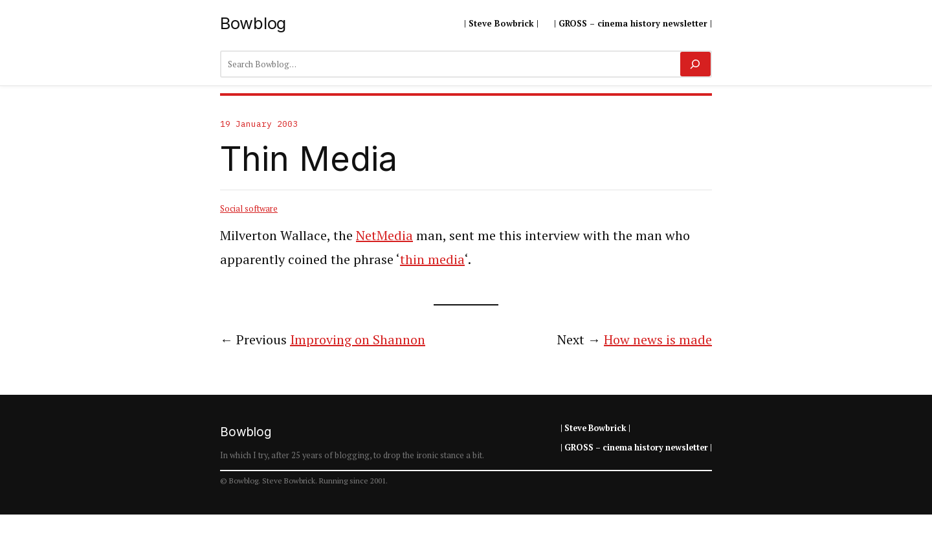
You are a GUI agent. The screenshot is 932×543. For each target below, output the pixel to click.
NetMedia (384, 235)
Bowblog (253, 23)
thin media (432, 259)
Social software (249, 208)
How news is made (658, 339)
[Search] (695, 64)
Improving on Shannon (357, 339)
